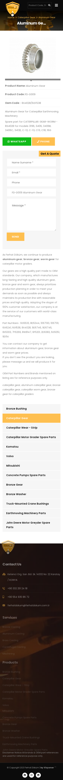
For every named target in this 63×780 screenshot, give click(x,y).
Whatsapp (17, 141)
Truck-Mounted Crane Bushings (27, 503)
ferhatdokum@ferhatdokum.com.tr (29, 606)
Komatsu (12, 446)
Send (15, 236)
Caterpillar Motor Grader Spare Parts (31, 437)
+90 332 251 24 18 (17, 589)
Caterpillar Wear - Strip (21, 427)
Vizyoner (49, 767)
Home (11, 17)
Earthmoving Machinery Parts (26, 513)
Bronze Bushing (16, 408)
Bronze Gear (14, 484)
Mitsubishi (13, 465)
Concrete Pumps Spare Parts (26, 475)
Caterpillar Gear (17, 418)
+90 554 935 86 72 (18, 598)
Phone (43, 141)
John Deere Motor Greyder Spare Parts (28, 525)
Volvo (10, 456)
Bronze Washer (16, 494)
